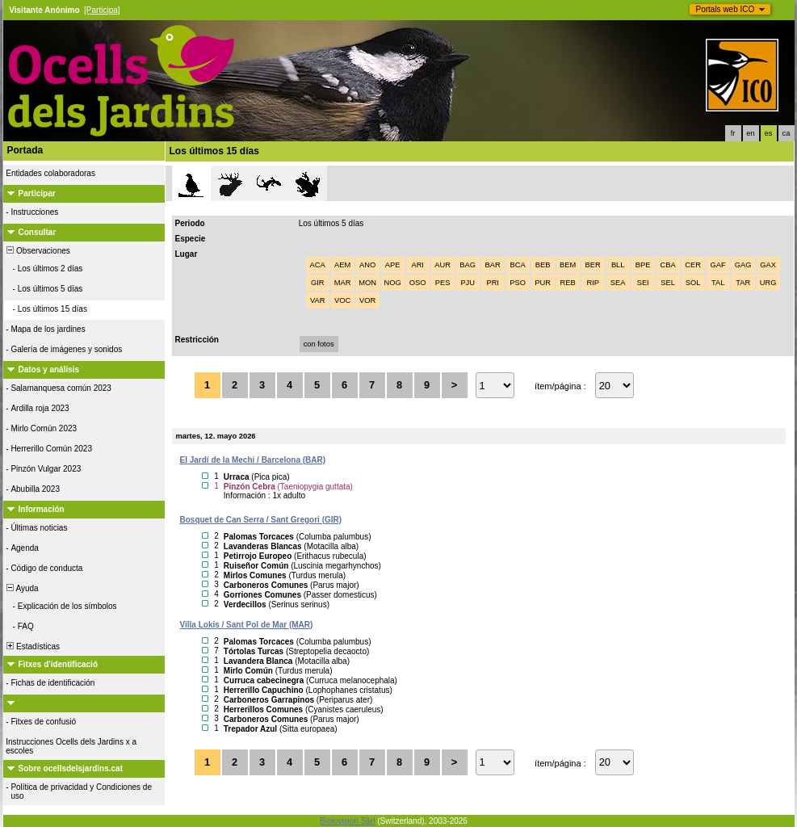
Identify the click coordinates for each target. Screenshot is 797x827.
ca (786, 133)
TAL (717, 283)
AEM (342, 265)
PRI (492, 283)
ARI (417, 265)
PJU (467, 283)
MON (367, 283)
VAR (317, 300)
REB (568, 283)
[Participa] (102, 10)
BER (593, 265)
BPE (643, 265)
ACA (317, 265)
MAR (342, 283)
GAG (743, 265)
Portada (25, 150)
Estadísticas (32, 646)
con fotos (319, 344)
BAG (467, 265)
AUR (442, 265)
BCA (518, 265)
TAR (743, 283)
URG (768, 283)
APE (393, 265)
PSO (518, 283)
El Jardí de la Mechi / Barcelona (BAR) (253, 459)
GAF (718, 265)
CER (693, 265)
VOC (342, 300)
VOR (367, 300)
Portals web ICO (725, 9)
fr (733, 133)
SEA (618, 283)
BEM (568, 265)
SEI (643, 283)
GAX (768, 265)
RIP (592, 283)
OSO (417, 283)
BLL (618, 265)
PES (443, 283)
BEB (543, 265)
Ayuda (22, 588)
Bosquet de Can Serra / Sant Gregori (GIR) (261, 519)
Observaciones (37, 250)
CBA (668, 265)
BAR (493, 265)
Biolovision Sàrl (347, 821)
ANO (367, 265)
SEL (668, 283)
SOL (693, 283)
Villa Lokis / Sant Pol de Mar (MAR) (246, 624)
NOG (392, 283)
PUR (543, 283)
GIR (318, 283)
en (750, 133)
